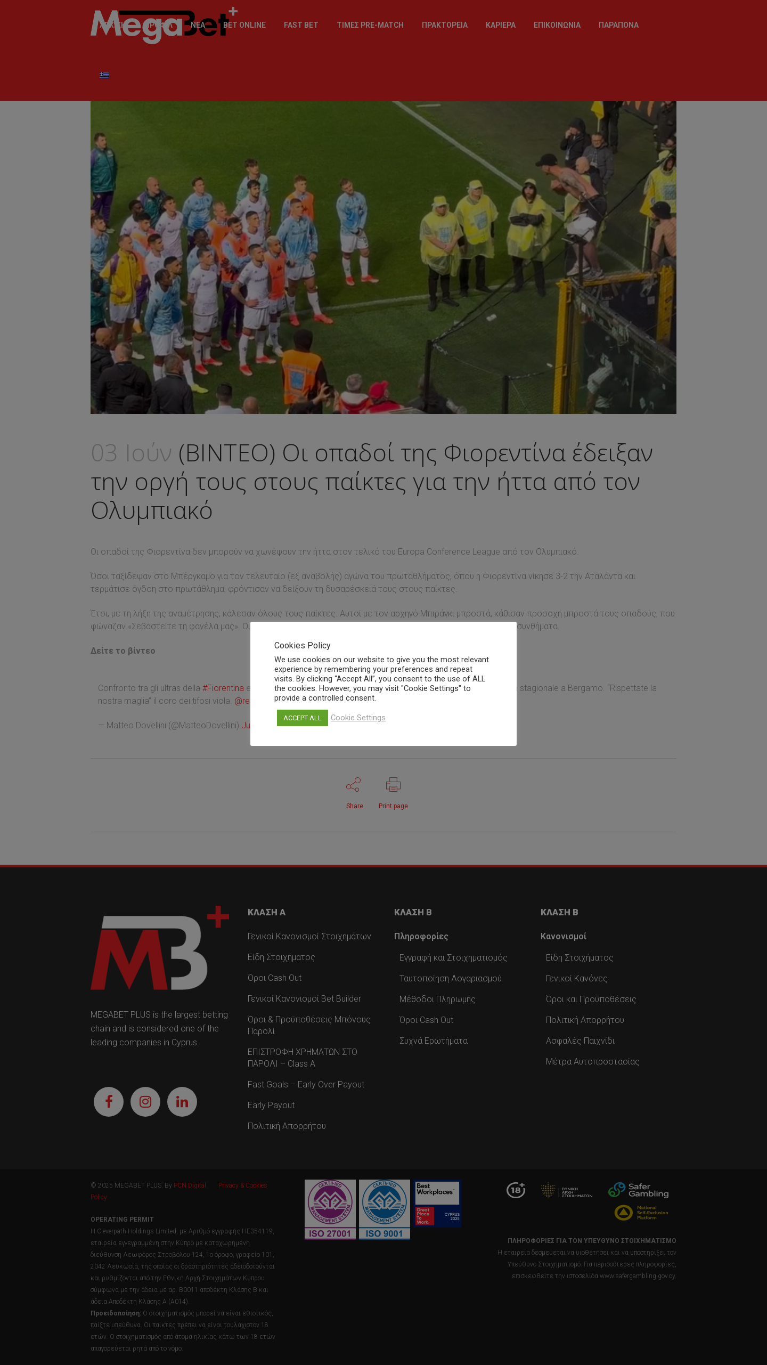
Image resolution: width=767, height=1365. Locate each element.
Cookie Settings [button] (358, 717)
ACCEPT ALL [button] (302, 718)
